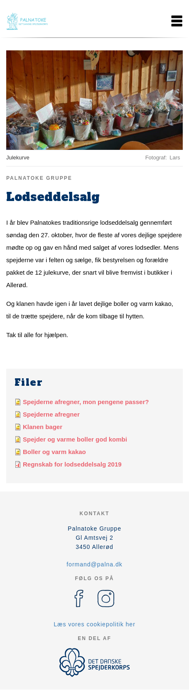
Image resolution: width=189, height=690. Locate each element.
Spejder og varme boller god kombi (75, 439)
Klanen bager (42, 426)
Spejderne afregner (51, 414)
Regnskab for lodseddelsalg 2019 (72, 464)
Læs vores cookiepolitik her (94, 624)
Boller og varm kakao (54, 451)
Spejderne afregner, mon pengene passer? (86, 401)
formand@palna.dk (94, 564)
